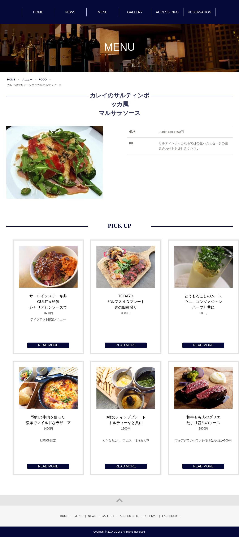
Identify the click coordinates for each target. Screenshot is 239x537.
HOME (38, 12)
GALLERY (135, 12)
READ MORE (48, 345)
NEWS (70, 12)
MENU (103, 12)
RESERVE (150, 516)
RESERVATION (199, 12)
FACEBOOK (169, 516)
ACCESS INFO (167, 12)
